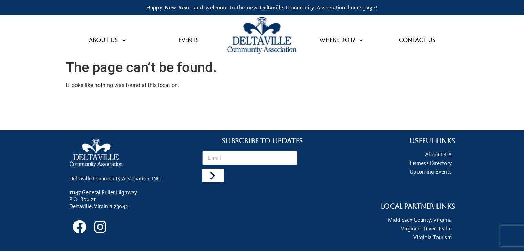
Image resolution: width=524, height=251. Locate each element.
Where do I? (341, 40)
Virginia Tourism (432, 237)
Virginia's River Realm (426, 228)
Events (188, 40)
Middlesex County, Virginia (420, 219)
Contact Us (417, 40)
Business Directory (430, 163)
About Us (108, 40)
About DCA (438, 154)
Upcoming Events (431, 171)
